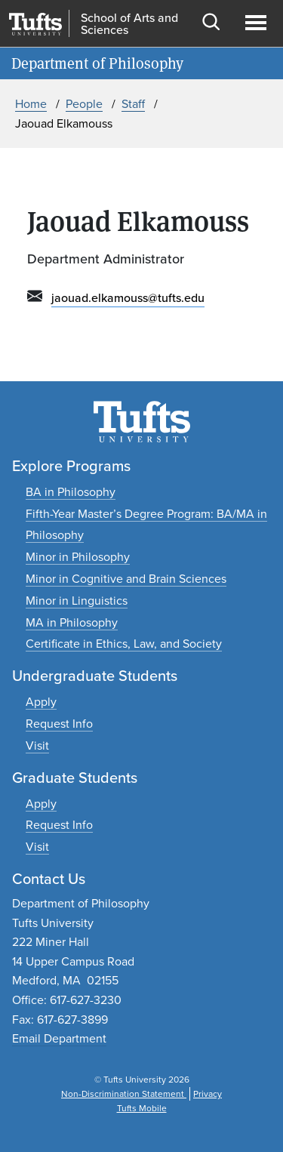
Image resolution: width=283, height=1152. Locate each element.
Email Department (59, 1038)
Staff (133, 103)
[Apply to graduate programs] (41, 803)
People (84, 103)
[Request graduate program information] (59, 824)
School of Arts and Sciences (129, 24)
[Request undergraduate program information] (59, 723)
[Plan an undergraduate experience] (37, 745)
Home (31, 103)
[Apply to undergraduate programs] (41, 701)
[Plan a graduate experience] (37, 846)
